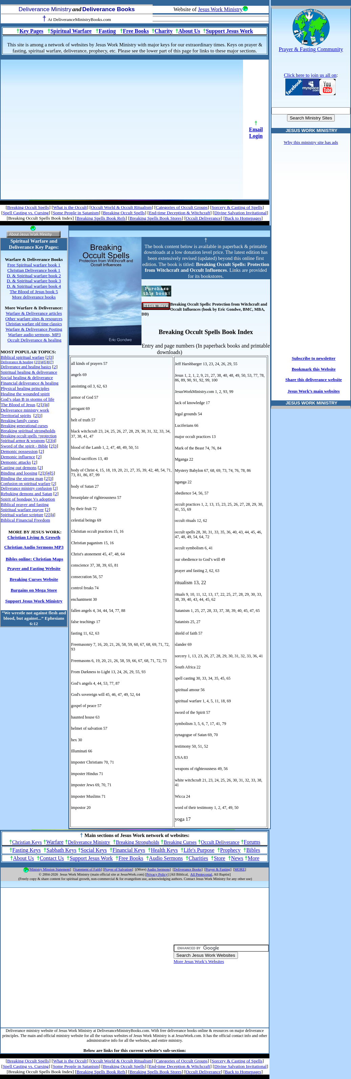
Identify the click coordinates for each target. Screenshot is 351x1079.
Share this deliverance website (313, 379)
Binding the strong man (22, 478)
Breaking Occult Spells (28, 207)
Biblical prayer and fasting (25, 504)
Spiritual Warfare (71, 31)
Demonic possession (19, 451)
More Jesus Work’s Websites (199, 961)
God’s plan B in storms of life (27, 399)
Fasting (107, 31)
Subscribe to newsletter (313, 358)
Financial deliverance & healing (30, 383)
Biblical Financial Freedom (25, 520)
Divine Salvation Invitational (240, 212)
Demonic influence (18, 456)
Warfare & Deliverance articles (34, 313)
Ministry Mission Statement (50, 869)
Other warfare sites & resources (34, 318)
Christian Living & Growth (33, 537)
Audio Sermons (166, 858)
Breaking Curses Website (33, 579)
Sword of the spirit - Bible (24, 445)
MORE (240, 869)
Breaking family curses (19, 420)
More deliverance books (34, 297)
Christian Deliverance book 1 (34, 270)
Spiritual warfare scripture (22, 514)
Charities (198, 858)
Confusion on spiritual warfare (25, 483)
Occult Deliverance (203, 218)
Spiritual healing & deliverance (29, 372)
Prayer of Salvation (118, 869)
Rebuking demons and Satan (26, 493)
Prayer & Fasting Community (311, 49)
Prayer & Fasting (217, 869)
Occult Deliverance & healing (34, 340)
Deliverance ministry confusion (26, 488)
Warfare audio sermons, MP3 (34, 334)
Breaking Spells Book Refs (101, 218)
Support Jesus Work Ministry (34, 600)
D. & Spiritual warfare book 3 (34, 280)
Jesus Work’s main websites (313, 391)
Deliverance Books (187, 869)
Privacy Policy (156, 874)
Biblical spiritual (22, 357)
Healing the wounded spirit (25, 393)
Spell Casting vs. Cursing (26, 212)
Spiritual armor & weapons (23, 440)
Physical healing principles (25, 388)
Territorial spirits (16, 415)
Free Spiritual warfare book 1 (34, 264)
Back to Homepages (243, 218)
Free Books (136, 31)
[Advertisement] (69, 129)
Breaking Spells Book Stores (156, 218)
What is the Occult (70, 207)
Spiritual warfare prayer (22, 509)
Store (219, 858)
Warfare (54, 842)
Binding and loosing (19, 473)
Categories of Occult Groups (181, 207)
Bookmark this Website (314, 369)
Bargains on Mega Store (33, 590)
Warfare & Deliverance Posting (33, 329)
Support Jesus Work (229, 31)
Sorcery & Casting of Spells (237, 207)
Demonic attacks (16, 462)
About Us (189, 31)
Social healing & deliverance (27, 377)
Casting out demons (19, 467)
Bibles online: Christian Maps (34, 558)
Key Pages (31, 31)
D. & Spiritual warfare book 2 (34, 275)
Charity (164, 31)
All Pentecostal (201, 874)
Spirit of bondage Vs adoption (28, 499)
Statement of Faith (87, 869)
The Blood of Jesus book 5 (34, 291)
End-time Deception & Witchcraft (179, 212)
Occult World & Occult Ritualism (121, 207)
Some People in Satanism (76, 212)
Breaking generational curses (24, 425)
